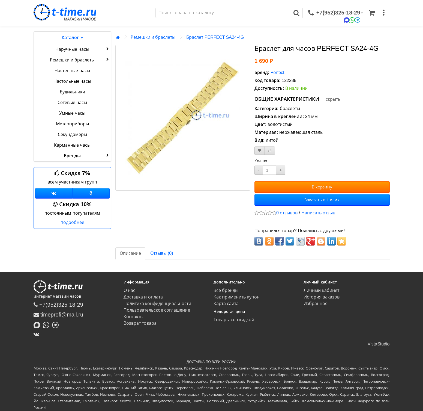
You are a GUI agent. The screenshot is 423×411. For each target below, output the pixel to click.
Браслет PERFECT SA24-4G (215, 37)
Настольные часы (72, 81)
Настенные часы (72, 70)
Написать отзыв (318, 213)
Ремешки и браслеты (80, 59)
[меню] (384, 13)
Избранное (316, 303)
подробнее (72, 222)
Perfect (277, 72)
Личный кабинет (321, 290)
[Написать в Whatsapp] (47, 324)
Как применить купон (237, 297)
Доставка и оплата (143, 297)
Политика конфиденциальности (157, 303)
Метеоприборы (72, 124)
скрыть (333, 99)
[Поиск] (223, 13)
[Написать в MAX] (38, 324)
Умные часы (72, 113)
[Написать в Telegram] (56, 324)
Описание (130, 253)
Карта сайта (226, 303)
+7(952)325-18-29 (58, 305)
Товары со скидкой (234, 319)
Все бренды (226, 290)
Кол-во (260, 161)
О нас (129, 290)
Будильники (72, 92)
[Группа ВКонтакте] (54, 193)
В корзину (322, 187)
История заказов (321, 297)
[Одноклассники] (91, 193)
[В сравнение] (270, 150)
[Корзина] (372, 13)
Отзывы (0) (161, 253)
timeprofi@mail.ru (58, 315)
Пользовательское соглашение (157, 310)
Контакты (133, 316)
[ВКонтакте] (38, 334)
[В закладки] (259, 150)
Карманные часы (72, 145)
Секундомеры (72, 134)
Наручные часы (82, 49)
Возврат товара (140, 323)
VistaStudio (379, 344)
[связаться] (335, 13)
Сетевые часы (72, 102)
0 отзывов (287, 213)
